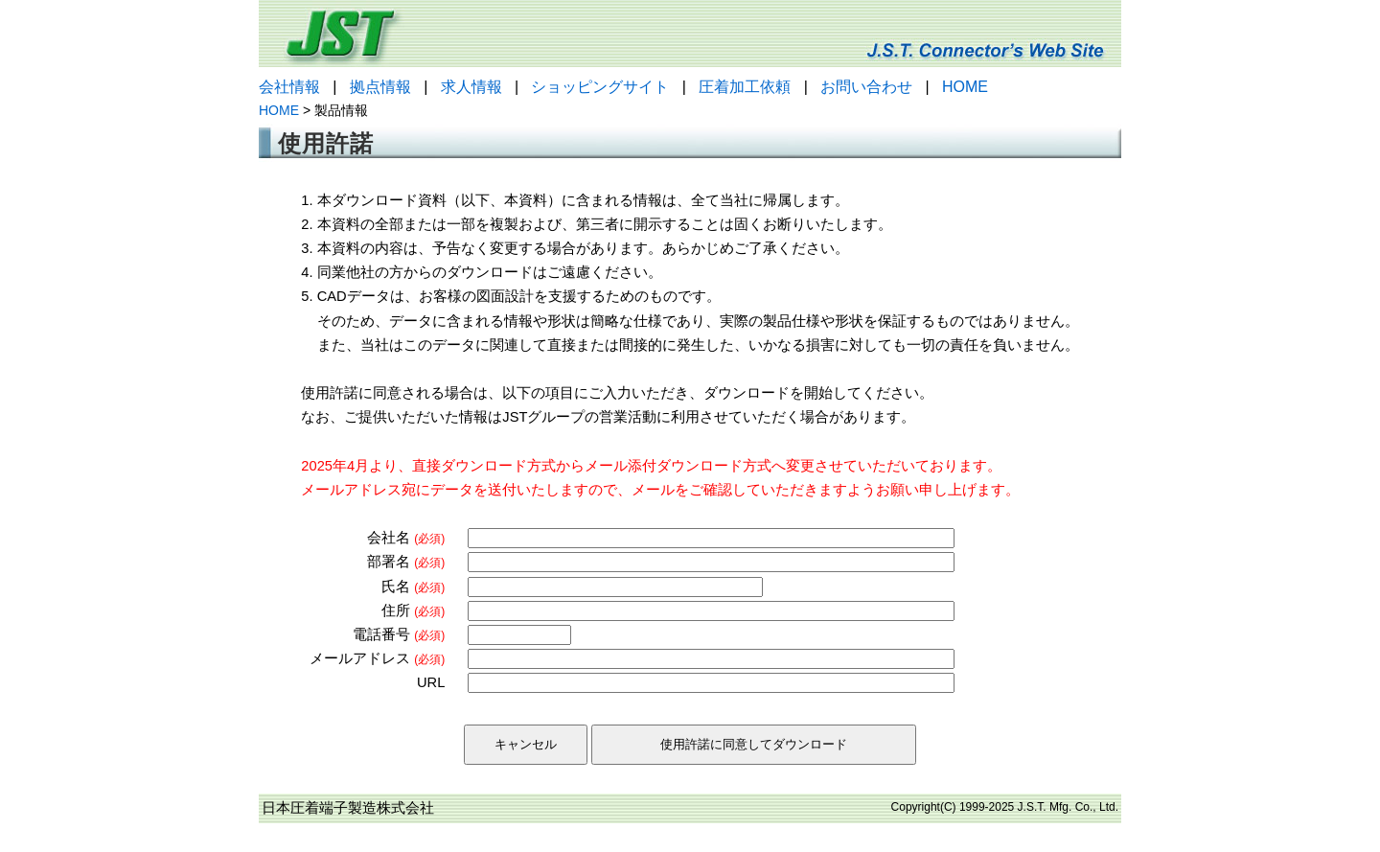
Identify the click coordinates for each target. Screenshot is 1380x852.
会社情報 (289, 87)
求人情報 (471, 87)
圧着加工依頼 (745, 87)
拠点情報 (380, 87)
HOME (965, 87)
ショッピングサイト (600, 87)
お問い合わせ (866, 87)
